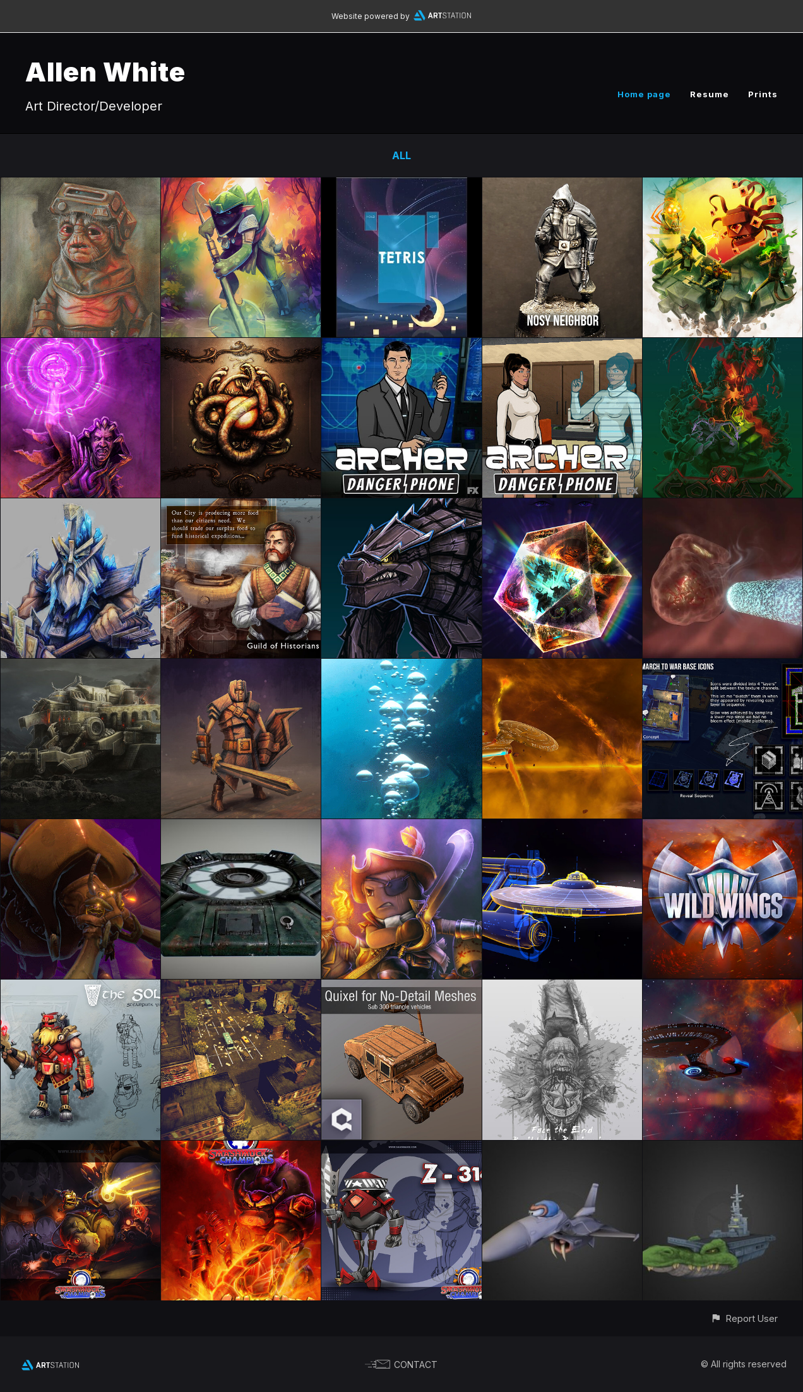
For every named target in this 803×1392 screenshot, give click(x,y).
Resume (709, 94)
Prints (763, 94)
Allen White (105, 72)
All (401, 155)
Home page (644, 94)
